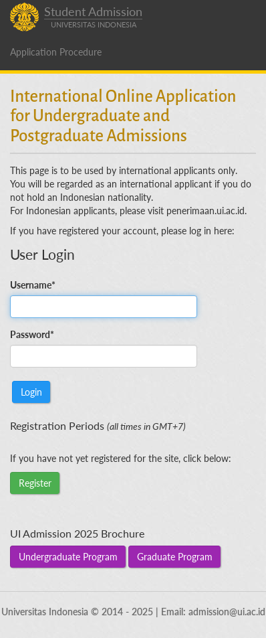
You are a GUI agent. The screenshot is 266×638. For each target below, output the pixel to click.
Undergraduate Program (68, 556)
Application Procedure (56, 52)
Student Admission (93, 17)
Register (35, 483)
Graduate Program (175, 556)
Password (32, 334)
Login (31, 392)
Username (32, 285)
